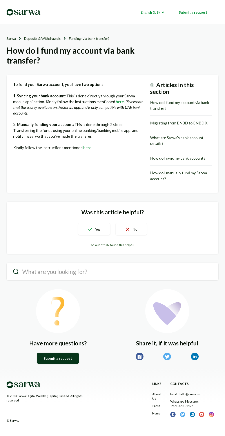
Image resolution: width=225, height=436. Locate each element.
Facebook (139, 356)
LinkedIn (195, 356)
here (120, 101)
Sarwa (11, 38)
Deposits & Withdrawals (42, 38)
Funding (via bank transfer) (89, 38)
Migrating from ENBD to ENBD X (179, 122)
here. (88, 147)
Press (156, 406)
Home (156, 413)
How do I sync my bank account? (177, 158)
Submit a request (193, 12)
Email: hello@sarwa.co (185, 394)
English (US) (150, 12)
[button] (94, 229)
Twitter (167, 356)
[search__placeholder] (112, 271)
